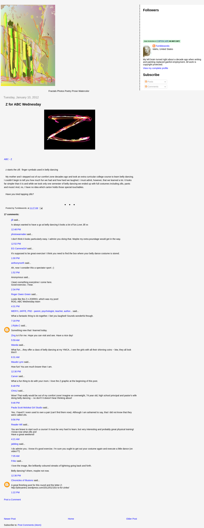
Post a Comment (12, 499)
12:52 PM (16, 243)
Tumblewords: (163, 46)
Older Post (131, 519)
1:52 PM (15, 272)
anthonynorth (17, 263)
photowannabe (18, 234)
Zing (13, 335)
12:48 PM (16, 229)
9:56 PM (15, 419)
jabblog (14, 444)
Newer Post (10, 519)
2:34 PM (15, 289)
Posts (149, 81)
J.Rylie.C (15, 325)
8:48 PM (15, 386)
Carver (14, 376)
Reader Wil (16, 424)
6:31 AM (15, 357)
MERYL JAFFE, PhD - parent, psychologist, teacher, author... (41, 311)
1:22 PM (15, 492)
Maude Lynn (17, 362)
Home (71, 519)
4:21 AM (15, 439)
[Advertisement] (38, 510)
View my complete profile (155, 68)
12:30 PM (16, 371)
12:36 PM (16, 475)
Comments (151, 86)
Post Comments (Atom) (29, 525)
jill (12, 220)
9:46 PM (15, 403)
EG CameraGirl (19, 248)
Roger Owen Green (21, 294)
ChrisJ (14, 390)
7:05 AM (15, 456)
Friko (13, 461)
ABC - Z (8, 159)
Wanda (14, 345)
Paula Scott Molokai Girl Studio (26, 407)
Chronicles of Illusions (22, 480)
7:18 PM (15, 321)
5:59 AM (15, 340)
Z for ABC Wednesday (23, 104)
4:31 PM (15, 306)
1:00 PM (15, 258)
